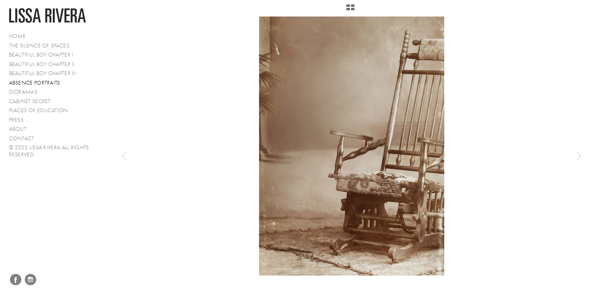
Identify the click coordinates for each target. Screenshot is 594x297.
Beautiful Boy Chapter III (42, 73)
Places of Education (38, 110)
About (18, 129)
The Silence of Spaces (39, 45)
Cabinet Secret (30, 101)
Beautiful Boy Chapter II (42, 64)
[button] (350, 10)
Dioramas (23, 92)
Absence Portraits (34, 83)
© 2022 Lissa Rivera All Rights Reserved (49, 151)
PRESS (16, 120)
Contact (21, 138)
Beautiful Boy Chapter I (41, 55)
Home (17, 36)
